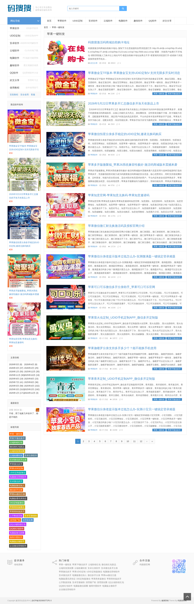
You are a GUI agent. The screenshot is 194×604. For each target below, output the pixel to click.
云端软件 (14, 50)
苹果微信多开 (16, 464)
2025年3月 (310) (17, 389)
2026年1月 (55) (16, 371)
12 (141, 441)
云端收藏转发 (16, 455)
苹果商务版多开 (17, 511)
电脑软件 (123, 20)
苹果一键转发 (16, 434)
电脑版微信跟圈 (17, 533)
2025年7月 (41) (16, 382)
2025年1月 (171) (17, 393)
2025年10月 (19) (32, 375)
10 (128, 441)
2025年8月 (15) (31, 378)
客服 (33, 94)
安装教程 (14, 94)
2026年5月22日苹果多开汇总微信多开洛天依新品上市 (123, 103)
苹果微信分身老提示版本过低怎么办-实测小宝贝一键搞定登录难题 (131, 409)
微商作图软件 (16, 537)
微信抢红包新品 (17, 447)
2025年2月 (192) (32, 389)
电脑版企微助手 (17, 541)
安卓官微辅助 (31, 515)
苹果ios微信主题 (17, 494)
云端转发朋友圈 (17, 451)
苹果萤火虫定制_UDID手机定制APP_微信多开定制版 (123, 317)
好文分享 (14, 80)
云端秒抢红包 (16, 442)
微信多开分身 (16, 490)
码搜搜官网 (145, 564)
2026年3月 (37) (16, 368)
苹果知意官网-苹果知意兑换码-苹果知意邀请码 (118, 195)
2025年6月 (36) (31, 382)
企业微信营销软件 (18, 546)
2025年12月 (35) (32, 371)
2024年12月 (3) (31, 393)
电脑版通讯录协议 (18, 498)
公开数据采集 (16, 515)
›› (152, 441)
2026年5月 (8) (15, 364)
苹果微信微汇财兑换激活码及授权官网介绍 (116, 225)
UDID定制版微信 (17, 472)
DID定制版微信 (17, 503)
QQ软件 (153, 20)
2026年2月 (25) (31, 368)
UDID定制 (15, 35)
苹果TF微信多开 (17, 438)
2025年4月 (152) (32, 386)
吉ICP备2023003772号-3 (41, 601)
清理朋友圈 (27, 520)
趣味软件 (138, 20)
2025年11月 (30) (17, 375)
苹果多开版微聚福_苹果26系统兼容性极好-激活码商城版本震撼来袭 (24, 294)
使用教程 (14, 87)
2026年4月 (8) (30, 364)
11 (134, 441)
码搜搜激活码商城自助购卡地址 (109, 42)
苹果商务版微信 (17, 507)
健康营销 (165, 601)
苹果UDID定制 (16, 468)
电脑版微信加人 (17, 485)
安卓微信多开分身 (18, 460)
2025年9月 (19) (16, 378)
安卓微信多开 (16, 481)
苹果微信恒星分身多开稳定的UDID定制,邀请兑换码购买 (124, 134)
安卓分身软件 (31, 455)
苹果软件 (14, 28)
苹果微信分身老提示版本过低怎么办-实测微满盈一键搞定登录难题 (131, 256)
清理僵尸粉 (15, 520)
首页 (49, 20)
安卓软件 (93, 20)
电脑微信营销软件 (18, 477)
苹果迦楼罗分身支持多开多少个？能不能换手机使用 (122, 348)
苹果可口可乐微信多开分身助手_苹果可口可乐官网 (121, 287)
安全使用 (24, 94)
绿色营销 (18, 564)
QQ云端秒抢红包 (18, 524)
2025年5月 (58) (16, 386)
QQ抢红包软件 (16, 528)
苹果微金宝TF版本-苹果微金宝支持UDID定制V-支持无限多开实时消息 (24, 149)
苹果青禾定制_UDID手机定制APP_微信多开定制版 (121, 378)
